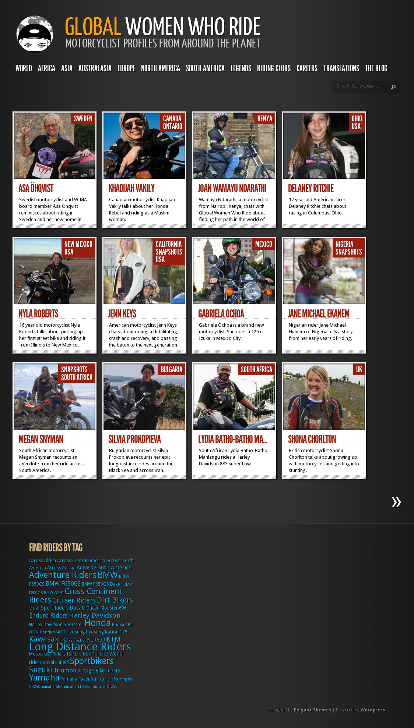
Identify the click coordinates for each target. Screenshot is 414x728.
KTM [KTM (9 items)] (113, 639)
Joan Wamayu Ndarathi (232, 188)
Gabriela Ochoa (221, 313)
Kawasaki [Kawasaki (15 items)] (45, 639)
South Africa (76, 377)
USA (356, 126)
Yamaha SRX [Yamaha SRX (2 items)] (52, 686)
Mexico (263, 244)
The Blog (376, 68)
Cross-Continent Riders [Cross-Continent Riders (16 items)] (75, 595)
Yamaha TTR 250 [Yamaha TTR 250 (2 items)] (78, 686)
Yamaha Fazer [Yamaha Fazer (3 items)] (75, 679)
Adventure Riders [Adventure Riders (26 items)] (63, 575)
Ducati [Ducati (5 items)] (77, 607)
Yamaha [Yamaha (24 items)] (44, 677)
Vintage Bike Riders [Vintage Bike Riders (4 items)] (98, 671)
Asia (67, 68)
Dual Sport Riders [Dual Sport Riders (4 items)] (49, 608)
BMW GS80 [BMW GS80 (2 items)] (54, 592)
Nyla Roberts (38, 313)
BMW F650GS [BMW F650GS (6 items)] (63, 583)
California (169, 244)
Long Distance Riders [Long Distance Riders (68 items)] (80, 646)
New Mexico (78, 244)
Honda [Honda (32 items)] (97, 623)
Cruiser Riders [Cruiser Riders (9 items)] (74, 600)
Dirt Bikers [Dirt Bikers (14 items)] (115, 600)
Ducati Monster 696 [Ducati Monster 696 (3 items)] (107, 608)
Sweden (83, 119)
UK (359, 369)
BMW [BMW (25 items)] (108, 575)
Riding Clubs (274, 68)
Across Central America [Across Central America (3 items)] (81, 560)
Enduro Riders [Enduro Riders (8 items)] (48, 615)
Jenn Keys (122, 313)
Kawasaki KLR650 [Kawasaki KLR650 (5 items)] (83, 639)
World (23, 68)
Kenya (264, 119)
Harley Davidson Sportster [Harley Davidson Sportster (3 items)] (56, 624)
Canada (172, 119)
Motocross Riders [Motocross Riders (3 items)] (47, 654)
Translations (341, 68)
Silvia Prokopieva (134, 439)
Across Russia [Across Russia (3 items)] (61, 568)
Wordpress (373, 710)
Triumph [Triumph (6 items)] (64, 670)
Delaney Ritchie (310, 188)
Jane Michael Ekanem (319, 313)
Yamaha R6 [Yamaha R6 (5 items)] (104, 678)
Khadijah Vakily (131, 188)
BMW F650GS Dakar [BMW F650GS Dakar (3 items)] (102, 584)
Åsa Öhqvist (35, 188)
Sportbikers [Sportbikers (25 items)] (91, 661)
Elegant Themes (312, 710)
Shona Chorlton (312, 439)
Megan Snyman (40, 439)
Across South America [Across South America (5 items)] (104, 567)
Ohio (357, 119)
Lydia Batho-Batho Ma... (232, 439)
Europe (126, 68)
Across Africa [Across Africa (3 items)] (42, 560)
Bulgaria (171, 369)
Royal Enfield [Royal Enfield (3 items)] (56, 662)
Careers (307, 68)
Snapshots (169, 252)
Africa (46, 68)
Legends (241, 68)
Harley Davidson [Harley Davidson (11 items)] (95, 615)
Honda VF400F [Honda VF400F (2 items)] (53, 632)
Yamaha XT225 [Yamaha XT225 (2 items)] (105, 686)
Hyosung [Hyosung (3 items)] (76, 632)
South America (205, 68)
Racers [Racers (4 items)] (74, 654)
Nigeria (344, 244)
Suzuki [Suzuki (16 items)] (40, 669)
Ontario (172, 126)
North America (160, 68)
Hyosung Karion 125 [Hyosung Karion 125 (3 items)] (106, 632)
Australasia (95, 68)
